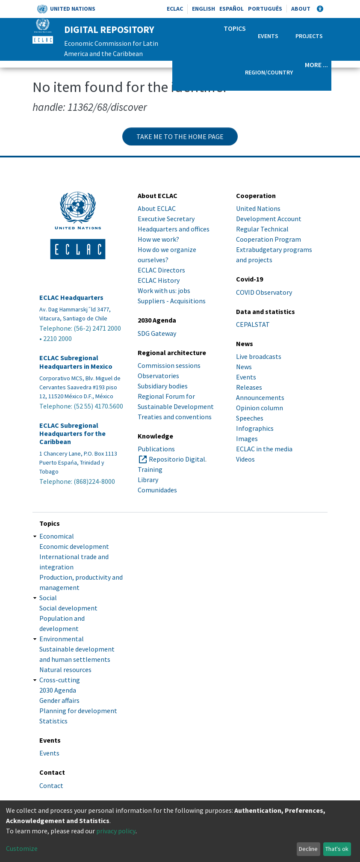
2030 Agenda (57, 690)
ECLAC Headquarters (71, 297)
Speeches (249, 418)
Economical (56, 536)
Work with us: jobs (164, 290)
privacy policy (116, 830)
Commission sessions (169, 365)
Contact (51, 785)
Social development (68, 608)
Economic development (74, 546)
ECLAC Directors (161, 270)
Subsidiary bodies (163, 386)
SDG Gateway (157, 333)
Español (231, 8)
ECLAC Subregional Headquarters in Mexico (75, 362)
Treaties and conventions (175, 416)
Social (48, 597)
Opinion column (259, 407)
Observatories (158, 375)
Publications (156, 448)
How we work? (158, 239)
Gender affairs (59, 700)
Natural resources (65, 669)
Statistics (53, 721)
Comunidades (157, 490)
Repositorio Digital (177, 459)
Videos (245, 459)
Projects (309, 36)
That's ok (336, 849)
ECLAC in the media (264, 448)
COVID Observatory (264, 292)
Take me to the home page (180, 136)
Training (150, 469)
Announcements (260, 397)
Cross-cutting (59, 679)
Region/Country (269, 72)
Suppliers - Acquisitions (172, 300)
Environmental (61, 638)
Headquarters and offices (174, 229)
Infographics (255, 428)
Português (265, 8)
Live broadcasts (258, 356)
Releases (249, 387)
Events (268, 36)
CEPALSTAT (253, 324)
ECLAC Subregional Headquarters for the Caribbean (72, 433)
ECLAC (175, 8)
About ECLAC (157, 208)
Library (148, 479)
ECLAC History (159, 280)
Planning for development (78, 710)
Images (247, 438)
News (244, 366)
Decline (308, 849)
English (203, 8)
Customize (22, 848)
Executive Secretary (166, 218)
